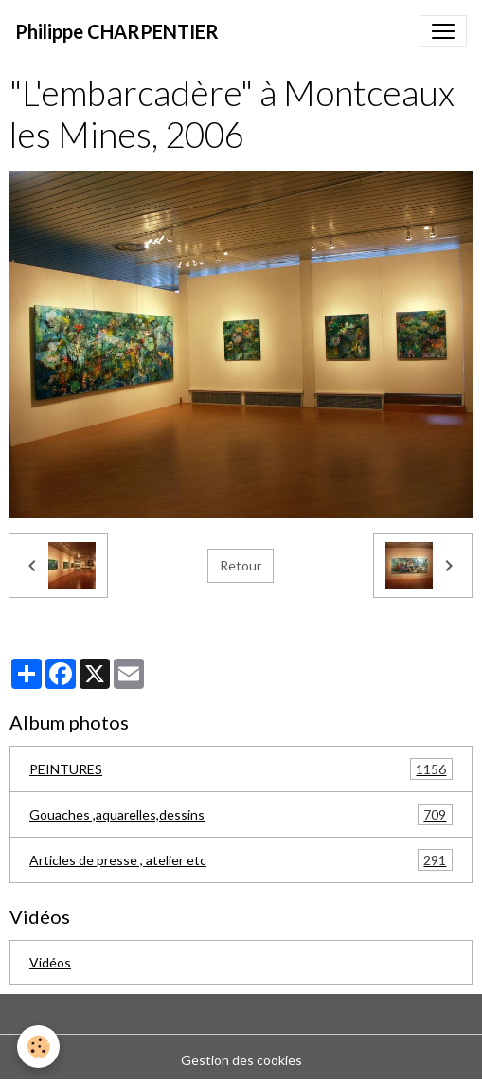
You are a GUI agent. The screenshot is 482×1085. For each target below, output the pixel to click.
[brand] (117, 31)
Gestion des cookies (241, 1060)
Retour (240, 565)
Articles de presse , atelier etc (241, 860)
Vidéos (50, 962)
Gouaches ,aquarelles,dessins (241, 814)
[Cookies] (38, 1046)
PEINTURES (241, 769)
